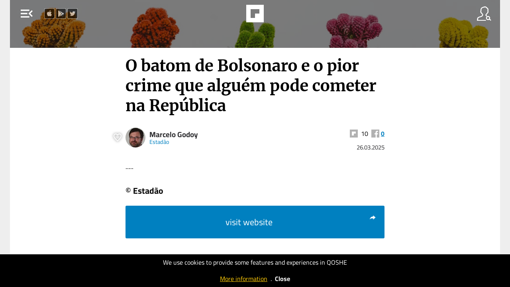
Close (282, 279)
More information (243, 279)
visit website (301, 222)
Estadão (159, 141)
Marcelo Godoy (173, 135)
